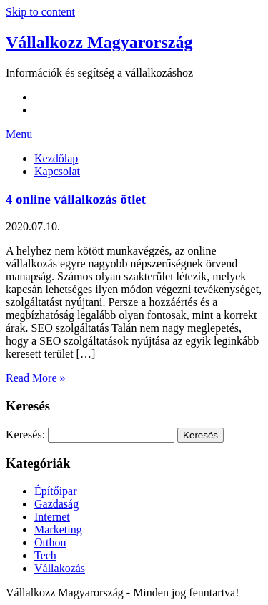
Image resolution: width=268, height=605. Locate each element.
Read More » (36, 378)
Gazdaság (56, 504)
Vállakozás (59, 568)
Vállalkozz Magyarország (99, 42)
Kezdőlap (56, 158)
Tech (45, 555)
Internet (52, 517)
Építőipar (55, 491)
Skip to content (40, 12)
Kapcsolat (57, 171)
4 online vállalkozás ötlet (76, 199)
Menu (19, 134)
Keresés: (25, 434)
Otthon (50, 542)
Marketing (58, 529)
